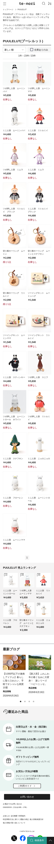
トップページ (8, 10)
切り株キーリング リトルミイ (14, 294)
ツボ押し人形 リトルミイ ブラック (14, 210)
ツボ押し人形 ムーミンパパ (14, 90)
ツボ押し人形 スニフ (38, 377)
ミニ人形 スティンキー (14, 377)
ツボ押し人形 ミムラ (13, 169)
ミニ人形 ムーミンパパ (14, 130)
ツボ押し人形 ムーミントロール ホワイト (14, 418)
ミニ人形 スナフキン (13, 458)
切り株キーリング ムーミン (14, 252)
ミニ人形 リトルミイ (38, 130)
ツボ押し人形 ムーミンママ (39, 90)
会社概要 (14, 816)
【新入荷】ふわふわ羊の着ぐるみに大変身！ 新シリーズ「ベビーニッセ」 (39, 679)
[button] (20, 701)
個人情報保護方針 (36, 819)
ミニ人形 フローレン (13, 498)
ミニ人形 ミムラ (36, 169)
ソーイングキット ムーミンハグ (39, 294)
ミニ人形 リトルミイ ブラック (39, 210)
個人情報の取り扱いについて (14, 823)
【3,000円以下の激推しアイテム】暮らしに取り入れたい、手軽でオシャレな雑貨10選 (14, 681)
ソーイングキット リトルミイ (39, 336)
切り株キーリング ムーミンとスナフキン (39, 252)
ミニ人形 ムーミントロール (39, 499)
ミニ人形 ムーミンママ (14, 540)
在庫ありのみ (41, 50)
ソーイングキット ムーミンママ (14, 336)
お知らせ (6, 816)
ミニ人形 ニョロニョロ (39, 458)
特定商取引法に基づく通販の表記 (16, 819)
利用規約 (21, 816)
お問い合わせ (27, 797)
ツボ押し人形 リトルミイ (39, 418)
